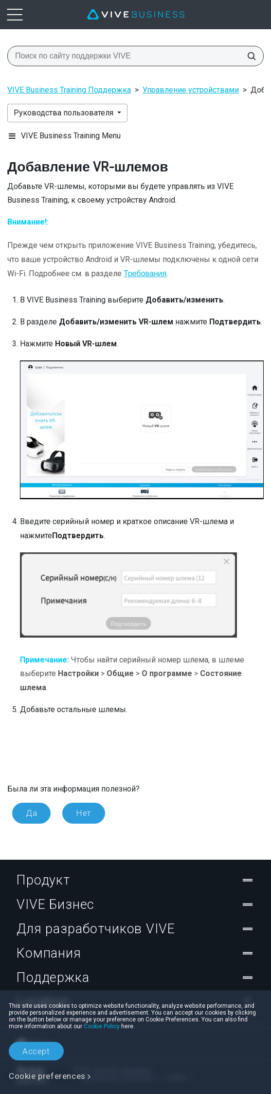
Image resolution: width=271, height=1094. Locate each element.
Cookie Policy (102, 1026)
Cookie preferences (47, 1076)
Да (31, 813)
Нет (83, 813)
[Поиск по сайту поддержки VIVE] (248, 56)
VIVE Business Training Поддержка (69, 89)
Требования (145, 273)
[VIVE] (135, 14)
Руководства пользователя (64, 112)
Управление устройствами (191, 89)
